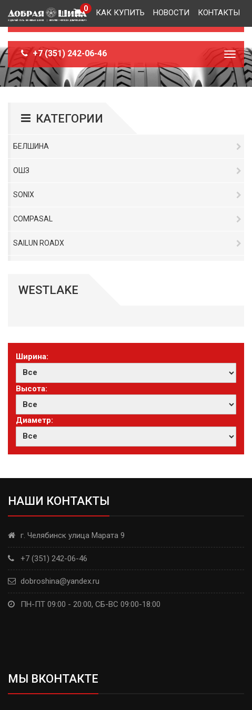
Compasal (127, 219)
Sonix (127, 194)
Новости (171, 12)
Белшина (127, 146)
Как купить (120, 12)
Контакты (219, 12)
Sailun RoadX (127, 243)
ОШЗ (127, 170)
